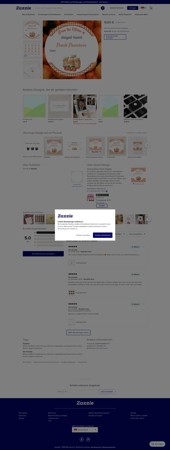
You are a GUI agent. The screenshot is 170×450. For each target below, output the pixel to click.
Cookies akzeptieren (103, 235)
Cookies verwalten (83, 235)
